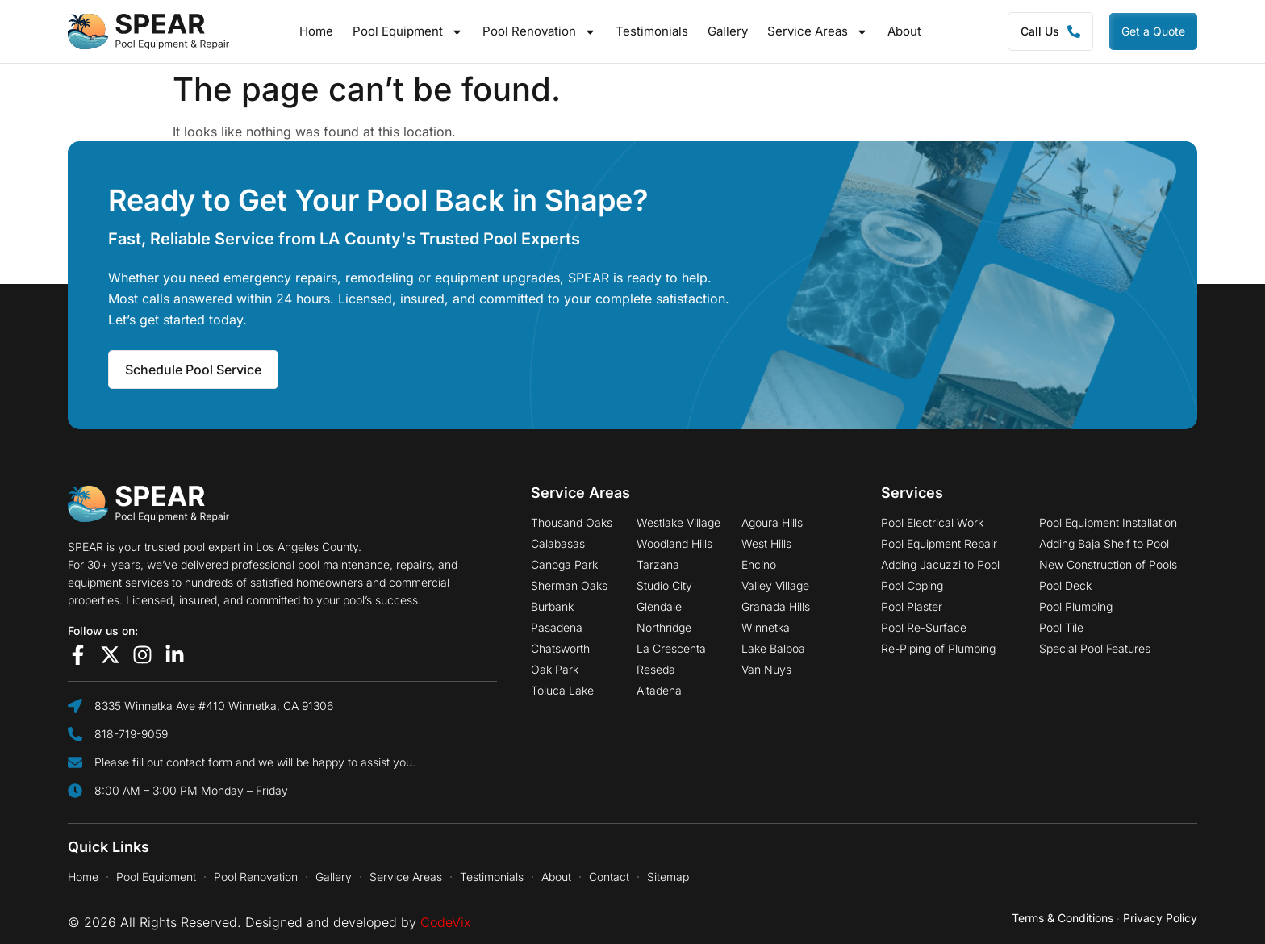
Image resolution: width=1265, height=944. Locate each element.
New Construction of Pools (1108, 564)
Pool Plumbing (1076, 606)
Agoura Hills (772, 522)
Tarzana (658, 564)
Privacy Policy (1160, 918)
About (904, 31)
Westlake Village (678, 522)
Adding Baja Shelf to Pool (1104, 543)
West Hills (766, 543)
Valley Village (775, 585)
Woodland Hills (674, 543)
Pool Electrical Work (932, 522)
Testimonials (652, 31)
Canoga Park (564, 564)
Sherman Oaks (569, 585)
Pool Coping (912, 585)
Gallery (728, 31)
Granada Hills (775, 606)
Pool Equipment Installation (1108, 522)
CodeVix (445, 922)
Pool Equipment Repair (939, 543)
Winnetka (765, 627)
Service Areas (817, 31)
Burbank (552, 606)
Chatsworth (560, 648)
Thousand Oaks (571, 522)
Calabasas (558, 543)
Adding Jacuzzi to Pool (940, 564)
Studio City (664, 585)
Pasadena (556, 627)
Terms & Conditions (1062, 918)
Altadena (659, 690)
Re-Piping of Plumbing (938, 648)
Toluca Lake (562, 690)
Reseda (656, 669)
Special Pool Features (1094, 648)
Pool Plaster (911, 606)
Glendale (659, 606)
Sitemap (668, 877)
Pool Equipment (408, 31)
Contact (609, 877)
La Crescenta (671, 648)
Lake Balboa (773, 648)
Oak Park (554, 669)
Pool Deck (1065, 585)
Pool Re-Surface (923, 627)
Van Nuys (766, 669)
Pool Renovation (539, 31)
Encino (758, 564)
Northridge (664, 627)
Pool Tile (1061, 627)
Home (316, 31)
